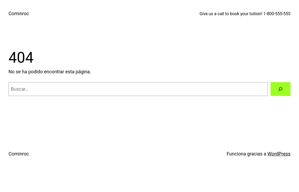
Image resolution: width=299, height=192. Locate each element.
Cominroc (19, 13)
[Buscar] (281, 89)
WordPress (278, 154)
